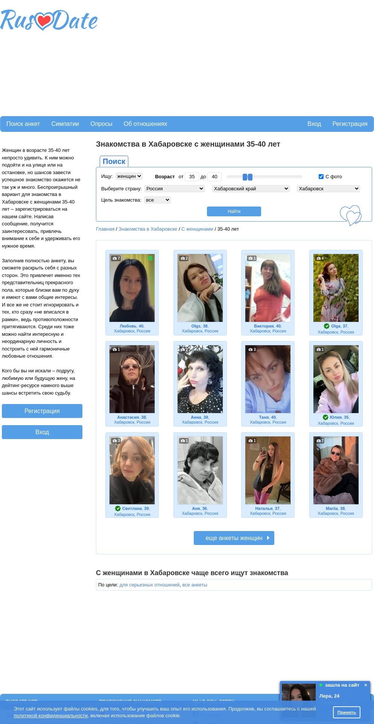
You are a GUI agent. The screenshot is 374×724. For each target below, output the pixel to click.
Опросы (101, 124)
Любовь (128, 326)
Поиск (114, 161)
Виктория (264, 326)
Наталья (264, 508)
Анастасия (128, 417)
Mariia (332, 508)
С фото (330, 176)
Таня (264, 417)
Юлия (336, 417)
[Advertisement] (177, 57)
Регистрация (350, 124)
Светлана (132, 508)
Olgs (196, 326)
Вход (314, 124)
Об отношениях (145, 124)
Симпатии (65, 124)
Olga (336, 326)
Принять (347, 712)
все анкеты (194, 585)
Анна (196, 417)
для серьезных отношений (149, 585)
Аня (196, 508)
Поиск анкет (23, 124)
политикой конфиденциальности (51, 715)
